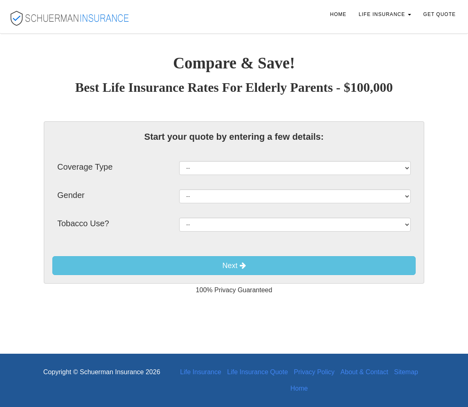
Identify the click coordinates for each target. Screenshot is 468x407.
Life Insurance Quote (257, 371)
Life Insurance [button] (385, 14)
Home (338, 14)
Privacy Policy (314, 371)
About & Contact (364, 371)
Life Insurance (200, 371)
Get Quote (439, 14)
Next (233, 265)
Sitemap (406, 371)
